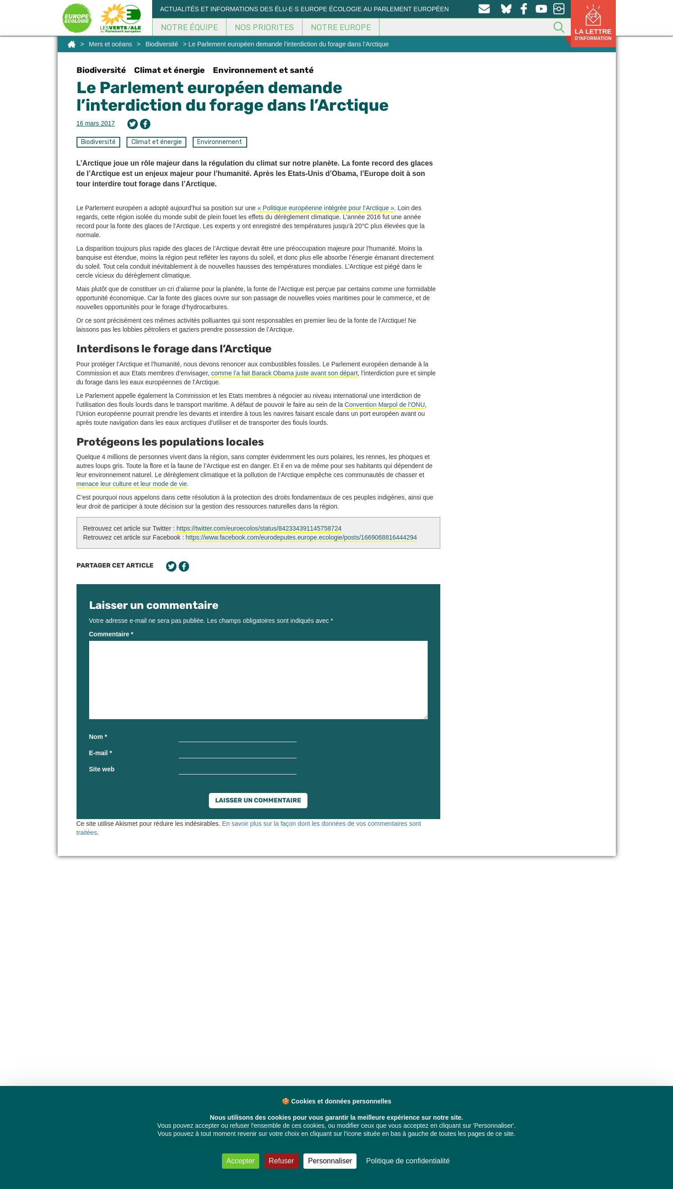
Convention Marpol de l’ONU (385, 404)
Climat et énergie (169, 70)
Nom (98, 736)
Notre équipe (189, 27)
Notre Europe (341, 27)
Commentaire (111, 634)
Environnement (219, 142)
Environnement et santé (263, 70)
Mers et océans (110, 44)
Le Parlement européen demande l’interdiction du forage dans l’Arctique (232, 96)
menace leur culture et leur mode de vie (132, 483)
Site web (102, 769)
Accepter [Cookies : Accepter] (240, 1161)
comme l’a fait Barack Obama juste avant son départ (284, 373)
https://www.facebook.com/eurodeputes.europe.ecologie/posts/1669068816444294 (301, 537)
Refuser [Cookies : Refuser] (281, 1161)
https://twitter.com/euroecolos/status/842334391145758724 (259, 528)
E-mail (100, 753)
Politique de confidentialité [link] (408, 1161)
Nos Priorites (264, 27)
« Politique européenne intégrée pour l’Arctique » (325, 208)
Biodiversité (161, 44)
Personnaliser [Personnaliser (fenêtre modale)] (330, 1161)
